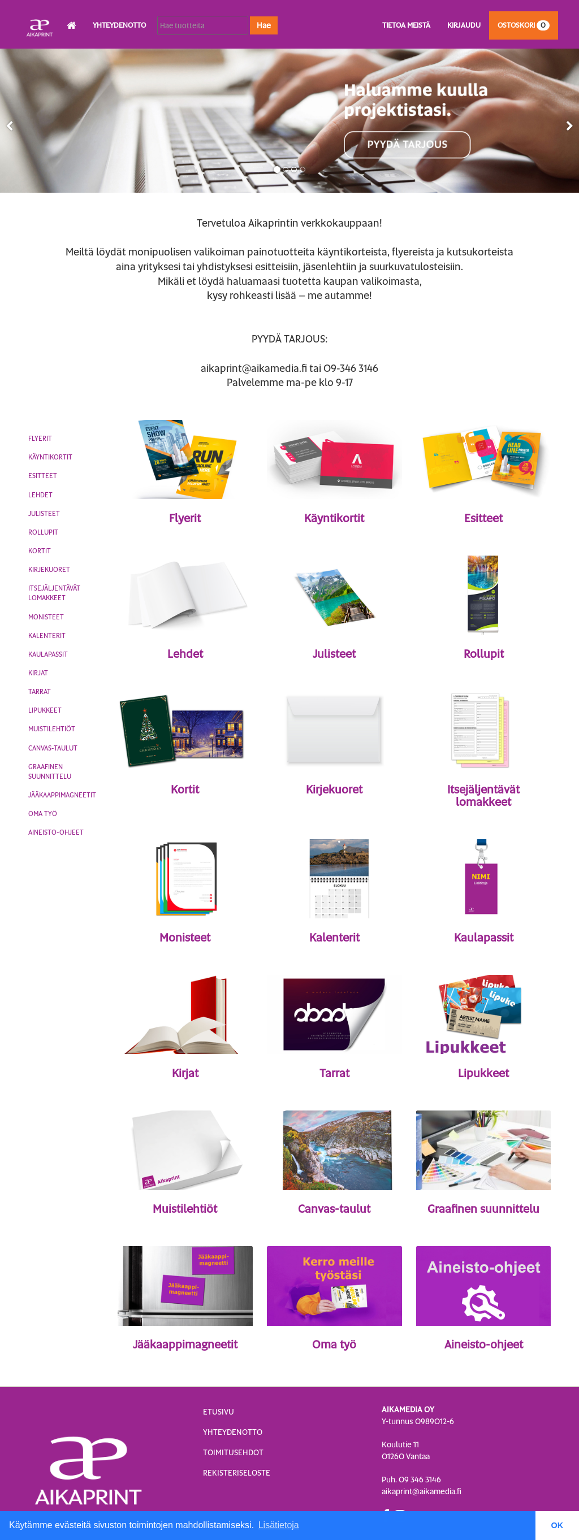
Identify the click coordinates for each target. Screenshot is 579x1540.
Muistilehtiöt (51, 729)
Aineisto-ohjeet (56, 832)
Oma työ (42, 813)
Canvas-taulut (52, 748)
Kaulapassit (48, 654)
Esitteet (42, 475)
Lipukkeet (45, 710)
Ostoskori (524, 25)
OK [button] (557, 1525)
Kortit (39, 551)
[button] (9, 126)
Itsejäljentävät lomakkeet (54, 593)
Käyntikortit (50, 457)
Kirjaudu (464, 25)
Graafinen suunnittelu (49, 771)
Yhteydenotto (119, 25)
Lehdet (40, 495)
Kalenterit (47, 635)
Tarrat (39, 691)
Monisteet (46, 617)
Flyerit (40, 438)
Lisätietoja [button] (278, 1525)
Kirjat (38, 673)
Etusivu (218, 1412)
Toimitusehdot (233, 1452)
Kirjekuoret (49, 569)
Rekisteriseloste (236, 1473)
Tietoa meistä (406, 25)
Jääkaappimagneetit (62, 795)
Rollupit (43, 532)
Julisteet (44, 513)
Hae (264, 25)
